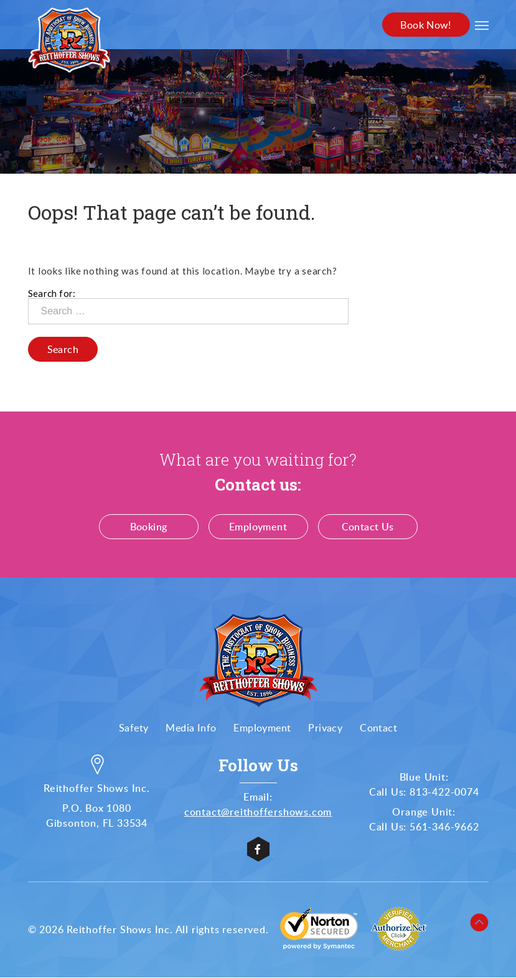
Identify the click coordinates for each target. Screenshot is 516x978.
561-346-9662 (444, 827)
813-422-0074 (444, 792)
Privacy (325, 728)
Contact (378, 728)
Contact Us (368, 527)
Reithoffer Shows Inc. (120, 930)
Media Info (191, 728)
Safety (133, 728)
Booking (148, 527)
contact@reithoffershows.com (258, 812)
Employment (258, 527)
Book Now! (425, 25)
